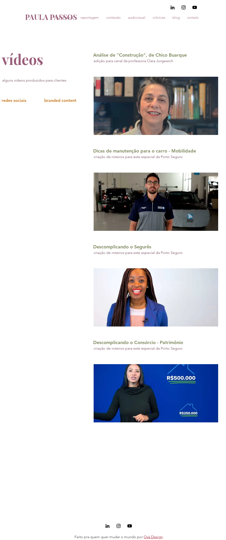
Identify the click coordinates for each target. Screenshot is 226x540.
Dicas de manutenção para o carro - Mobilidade (144, 151)
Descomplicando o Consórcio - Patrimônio (138, 342)
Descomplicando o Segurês (122, 247)
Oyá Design (153, 537)
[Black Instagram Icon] (183, 7)
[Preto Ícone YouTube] (194, 7)
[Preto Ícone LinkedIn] (172, 7)
